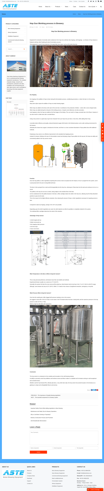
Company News (31, 469)
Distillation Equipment (13, 36)
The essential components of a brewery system (46, 397)
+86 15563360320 (87, 469)
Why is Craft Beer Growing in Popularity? (41, 411)
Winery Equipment (12, 32)
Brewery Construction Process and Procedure (76, 411)
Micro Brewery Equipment (58, 464)
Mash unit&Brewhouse (57, 472)
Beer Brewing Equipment (14, 28)
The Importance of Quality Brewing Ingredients (49, 395)
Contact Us (29, 477)
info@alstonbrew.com (11, 1)
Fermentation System (57, 474)
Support (29, 474)
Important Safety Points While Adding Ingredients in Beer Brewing (47, 408)
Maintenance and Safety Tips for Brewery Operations (78, 408)
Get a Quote (81, 1)
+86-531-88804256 (24, 1)
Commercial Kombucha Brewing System (16, 40)
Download (29, 472)
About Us (29, 464)
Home (40, 6)
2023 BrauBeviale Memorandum (38, 414)
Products (29, 467)
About (70, 1)
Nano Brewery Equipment (58, 467)
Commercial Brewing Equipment (60, 469)
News (4, 14)
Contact (75, 1)
